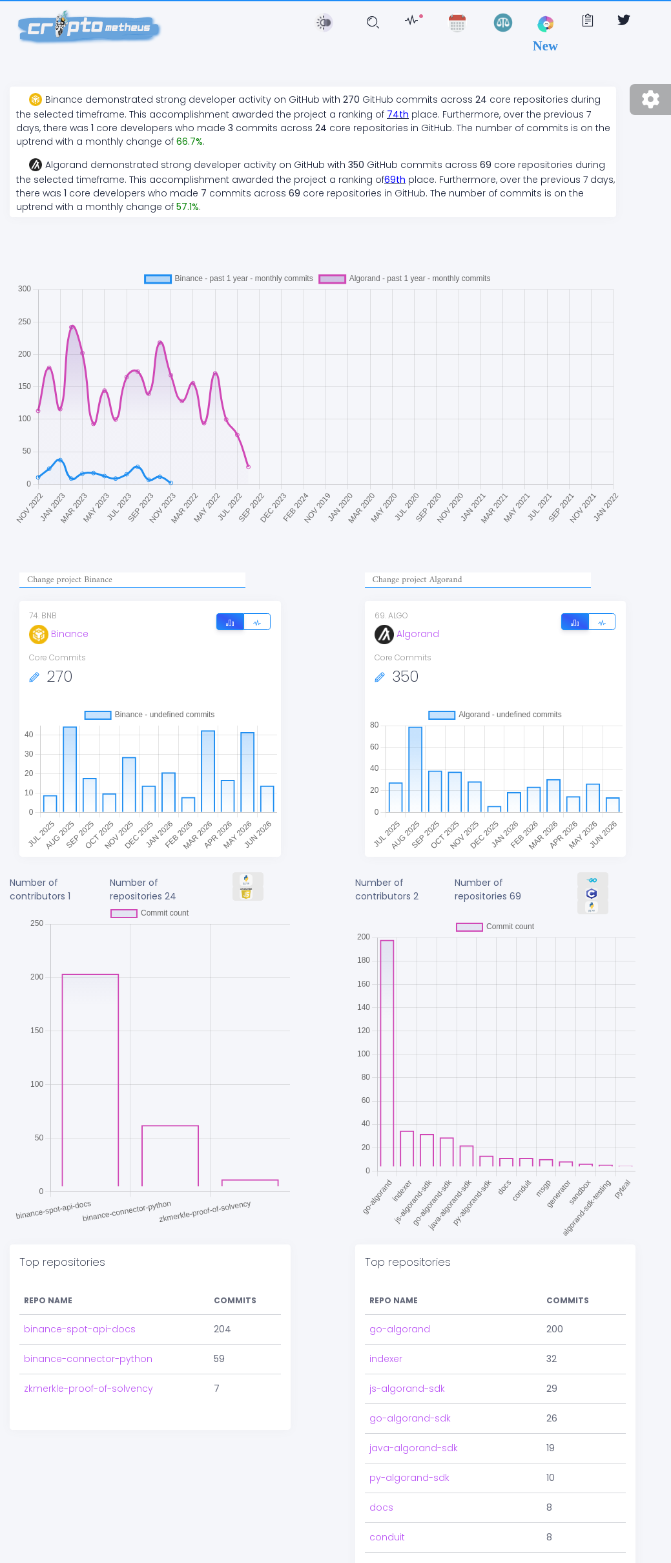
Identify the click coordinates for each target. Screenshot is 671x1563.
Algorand (407, 633)
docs (381, 1507)
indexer (385, 1358)
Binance (58, 633)
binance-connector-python (88, 1358)
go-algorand (399, 1329)
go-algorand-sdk (410, 1418)
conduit (387, 1537)
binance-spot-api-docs (80, 1329)
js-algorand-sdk (407, 1388)
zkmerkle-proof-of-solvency (88, 1388)
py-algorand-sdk (409, 1477)
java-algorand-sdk (413, 1448)
